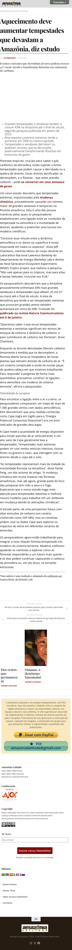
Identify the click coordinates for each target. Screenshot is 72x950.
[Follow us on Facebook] (38, 943)
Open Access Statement (15, 896)
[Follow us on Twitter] (35, 943)
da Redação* (10, 58)
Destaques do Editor (9, 11)
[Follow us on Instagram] (31, 943)
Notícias (24, 11)
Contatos (7, 903)
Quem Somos (10, 884)
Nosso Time (9, 890)
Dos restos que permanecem (9, 675)
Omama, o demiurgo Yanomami (33, 673)
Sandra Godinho (9, 686)
